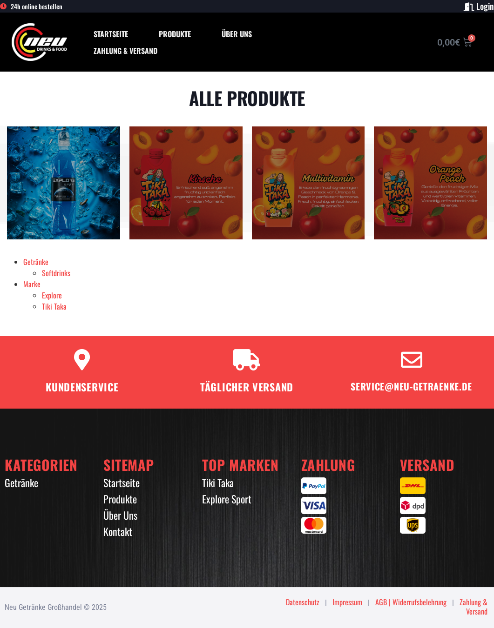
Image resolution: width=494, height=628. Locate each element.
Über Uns (237, 34)
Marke (32, 284)
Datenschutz (302, 602)
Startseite (111, 34)
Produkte (175, 34)
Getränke (35, 261)
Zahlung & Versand (125, 50)
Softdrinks (56, 272)
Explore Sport (226, 498)
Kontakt (117, 531)
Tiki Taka (54, 306)
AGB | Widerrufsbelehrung (411, 602)
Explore (52, 295)
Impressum (347, 602)
